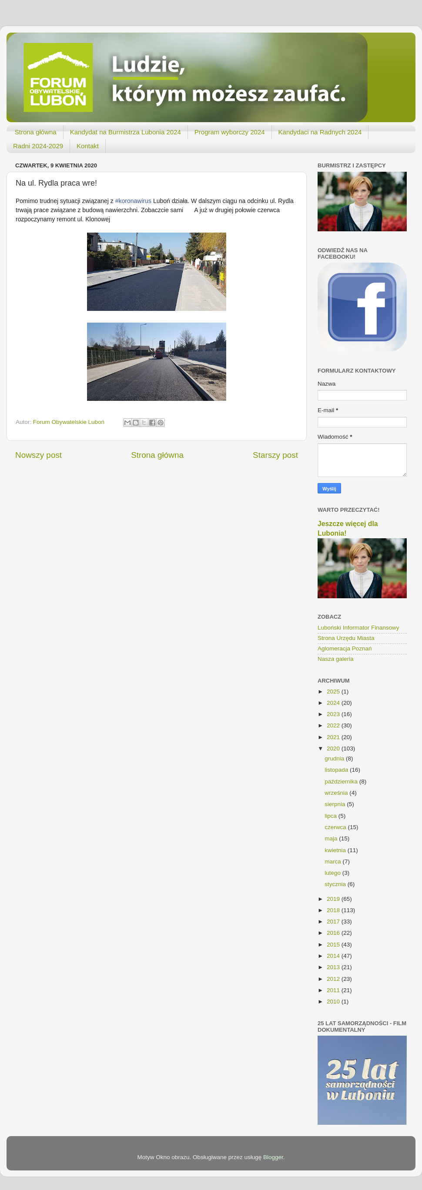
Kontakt (88, 146)
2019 (334, 899)
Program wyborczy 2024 (229, 132)
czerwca (336, 827)
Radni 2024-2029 (38, 146)
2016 (334, 933)
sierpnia (336, 804)
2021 (334, 737)
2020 (334, 748)
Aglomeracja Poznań (345, 648)
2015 (334, 944)
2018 (334, 910)
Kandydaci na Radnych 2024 (320, 132)
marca (333, 861)
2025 (334, 691)
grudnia (335, 758)
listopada (337, 770)
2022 (334, 725)
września (337, 793)
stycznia (336, 884)
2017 (334, 921)
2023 (334, 714)
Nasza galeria (336, 659)
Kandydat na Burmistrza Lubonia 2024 (125, 132)
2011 (334, 990)
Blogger (273, 1157)
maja (332, 838)
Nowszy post (38, 455)
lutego (333, 873)
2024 (334, 703)
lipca (331, 816)
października (342, 781)
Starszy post (275, 455)
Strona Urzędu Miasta (346, 638)
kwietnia (336, 850)
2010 (334, 1001)
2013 (334, 967)
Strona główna (36, 132)
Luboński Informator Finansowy (358, 627)
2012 (334, 979)
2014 (334, 956)
